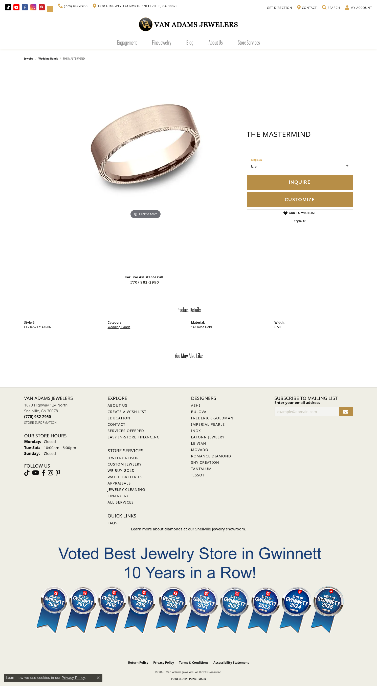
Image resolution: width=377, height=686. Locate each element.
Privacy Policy (163, 662)
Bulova (199, 411)
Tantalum (201, 468)
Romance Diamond (211, 456)
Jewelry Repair (123, 457)
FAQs (113, 523)
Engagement (127, 42)
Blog (189, 42)
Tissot (198, 475)
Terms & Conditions (193, 662)
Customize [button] (300, 200)
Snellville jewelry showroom (220, 528)
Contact (117, 424)
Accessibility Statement (231, 662)
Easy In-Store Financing (134, 437)
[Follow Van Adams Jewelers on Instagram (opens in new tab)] (33, 7)
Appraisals (119, 483)
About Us (216, 42)
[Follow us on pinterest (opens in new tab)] (42, 7)
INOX (196, 430)
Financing (119, 495)
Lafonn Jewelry (208, 437)
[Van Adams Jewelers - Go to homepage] (188, 24)
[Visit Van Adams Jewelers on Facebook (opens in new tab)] (25, 7)
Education (119, 418)
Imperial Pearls (208, 424)
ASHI (196, 405)
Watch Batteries (125, 476)
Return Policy (138, 662)
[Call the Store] (37, 416)
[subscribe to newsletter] (346, 411)
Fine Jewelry (161, 42)
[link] (73, 6)
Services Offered (126, 430)
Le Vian (198, 443)
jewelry (29, 58)
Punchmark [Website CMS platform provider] (197, 679)
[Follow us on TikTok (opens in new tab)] (8, 7)
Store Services (249, 42)
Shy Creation (205, 462)
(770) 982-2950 (144, 282)
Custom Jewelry (125, 464)
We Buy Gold (121, 470)
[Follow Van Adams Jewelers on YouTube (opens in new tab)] (50, 9)
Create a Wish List (127, 411)
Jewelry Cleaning (126, 489)
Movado (200, 449)
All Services (121, 502)
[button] (331, 8)
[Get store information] (40, 422)
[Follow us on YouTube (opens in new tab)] (16, 7)
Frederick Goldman (212, 418)
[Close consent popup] (98, 677)
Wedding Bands (48, 58)
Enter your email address (297, 402)
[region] (145, 169)
